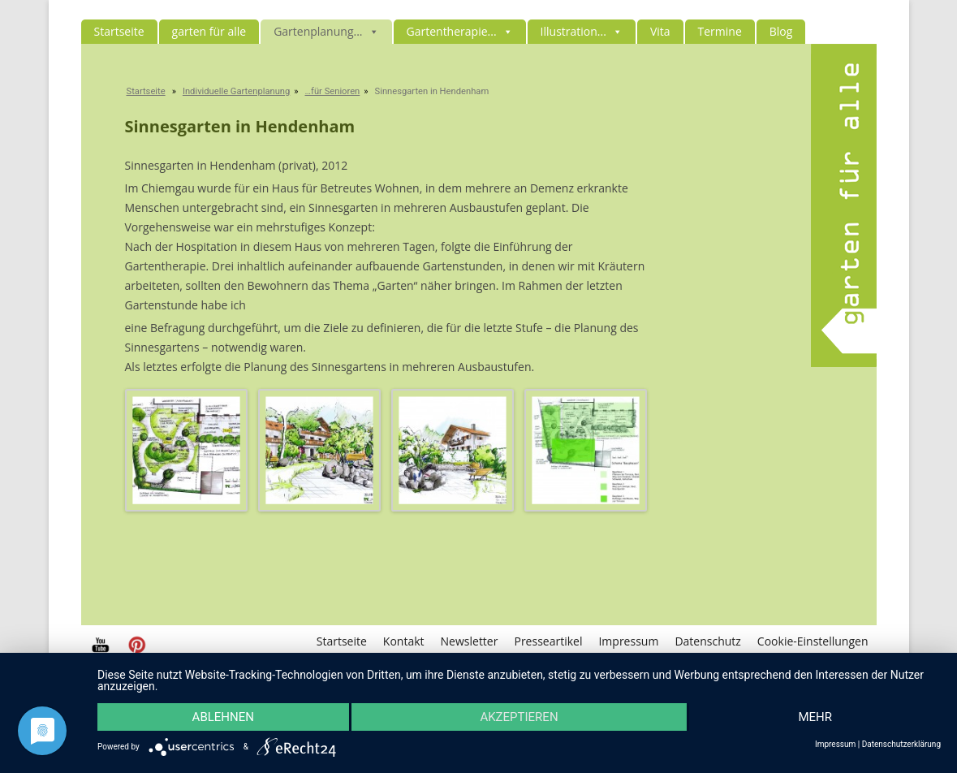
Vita (660, 31)
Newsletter (469, 641)
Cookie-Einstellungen (813, 641)
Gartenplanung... (326, 31)
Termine (720, 31)
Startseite (119, 31)
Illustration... (582, 31)
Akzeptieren (519, 717)
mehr (815, 717)
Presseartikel (548, 641)
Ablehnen (223, 717)
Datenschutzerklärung (901, 745)
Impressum (628, 641)
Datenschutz (707, 641)
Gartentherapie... (460, 31)
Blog (781, 31)
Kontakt (404, 641)
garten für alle (209, 31)
